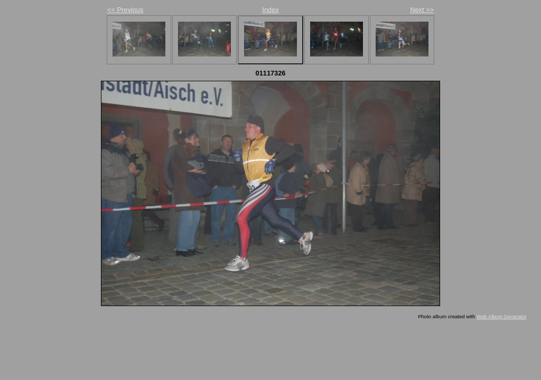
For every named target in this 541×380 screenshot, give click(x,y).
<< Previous (125, 10)
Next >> (422, 10)
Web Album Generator (502, 316)
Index (270, 10)
